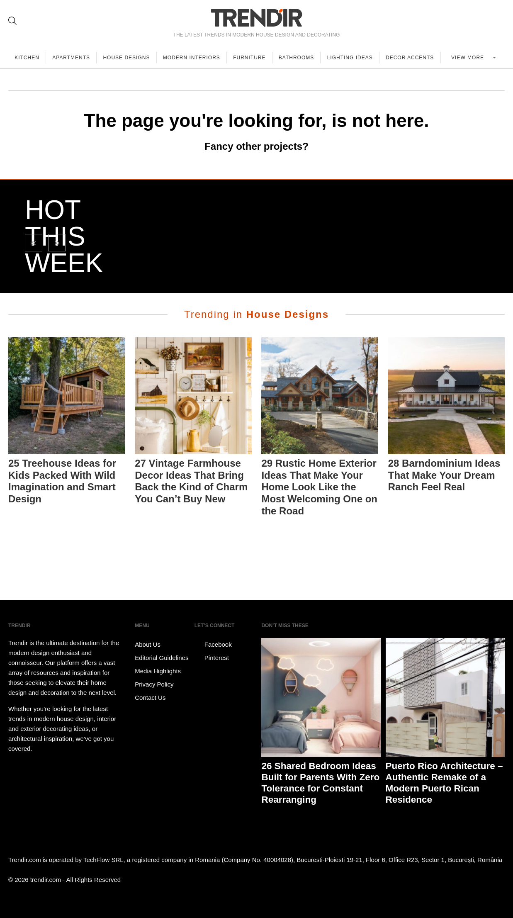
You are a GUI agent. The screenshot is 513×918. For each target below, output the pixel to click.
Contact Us (150, 697)
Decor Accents (415, 58)
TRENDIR (256, 17)
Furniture (252, 58)
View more (471, 58)
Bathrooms (300, 58)
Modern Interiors (194, 58)
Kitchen (27, 58)
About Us (147, 644)
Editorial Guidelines (161, 657)
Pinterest (212, 658)
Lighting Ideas (354, 58)
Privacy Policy (154, 684)
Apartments (72, 58)
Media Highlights (158, 670)
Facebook (213, 644)
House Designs (128, 58)
